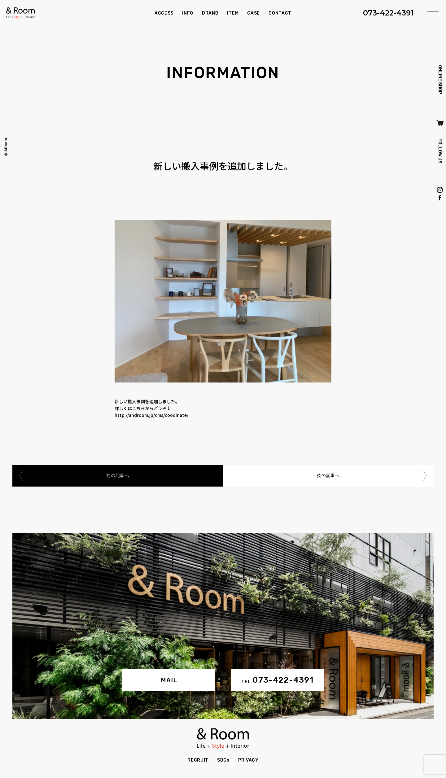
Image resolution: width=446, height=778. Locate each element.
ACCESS (164, 13)
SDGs (223, 760)
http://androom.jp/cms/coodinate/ (151, 415)
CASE (253, 13)
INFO (187, 13)
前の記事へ (117, 475)
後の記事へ (328, 475)
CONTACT (280, 13)
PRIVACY (248, 760)
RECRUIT (197, 760)
